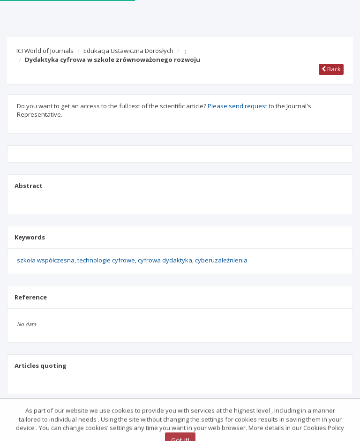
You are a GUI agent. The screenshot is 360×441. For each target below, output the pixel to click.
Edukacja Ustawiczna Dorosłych (128, 50)
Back (331, 69)
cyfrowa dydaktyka (165, 260)
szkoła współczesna (46, 260)
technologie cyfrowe (106, 260)
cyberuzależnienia (221, 260)
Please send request (237, 106)
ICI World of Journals (45, 50)
